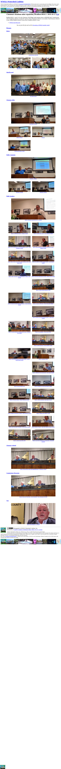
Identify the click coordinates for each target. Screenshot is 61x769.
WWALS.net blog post (14, 22)
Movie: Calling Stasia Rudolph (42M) (43, 290)
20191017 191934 (43, 192)
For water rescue (33, 96)
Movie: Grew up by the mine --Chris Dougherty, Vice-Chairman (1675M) (33, 496)
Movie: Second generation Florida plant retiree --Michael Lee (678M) (19, 332)
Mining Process (19, 137)
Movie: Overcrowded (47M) (19, 386)
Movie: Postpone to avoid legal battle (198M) (43, 386)
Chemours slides (10, 100)
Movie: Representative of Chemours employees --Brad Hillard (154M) (43, 248)
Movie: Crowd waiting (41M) (43, 68)
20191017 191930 (19, 192)
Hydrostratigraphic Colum (19, 151)
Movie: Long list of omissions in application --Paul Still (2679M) (43, 441)
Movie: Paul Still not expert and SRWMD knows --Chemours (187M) (33, 469)
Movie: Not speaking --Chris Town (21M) (43, 332)
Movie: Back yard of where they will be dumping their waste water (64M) (19, 262)
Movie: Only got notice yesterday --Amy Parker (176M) (19, 427)
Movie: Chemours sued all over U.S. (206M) (33, 220)
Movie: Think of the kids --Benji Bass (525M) (43, 399)
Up (58, 14)
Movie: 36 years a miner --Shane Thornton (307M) (19, 399)
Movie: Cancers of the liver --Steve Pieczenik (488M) (43, 303)
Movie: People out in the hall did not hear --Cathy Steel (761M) (43, 318)
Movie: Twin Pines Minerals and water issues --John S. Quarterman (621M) (19, 360)
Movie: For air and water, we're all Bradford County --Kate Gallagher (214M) (19, 248)
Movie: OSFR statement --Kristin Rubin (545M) (43, 345)
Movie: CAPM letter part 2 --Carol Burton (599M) (43, 233)
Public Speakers (10, 196)
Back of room (19, 68)
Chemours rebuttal (11, 445)
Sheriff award (9, 72)
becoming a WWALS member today (41, 25)
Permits (43, 137)
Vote (7, 500)
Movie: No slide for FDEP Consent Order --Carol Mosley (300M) (43, 262)
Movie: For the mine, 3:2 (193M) (33, 524)
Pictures (8, 28)
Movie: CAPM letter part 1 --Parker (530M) (19, 233)
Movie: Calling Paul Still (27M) (19, 440)
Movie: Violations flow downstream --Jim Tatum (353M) (43, 372)
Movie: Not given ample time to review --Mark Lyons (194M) (43, 276)
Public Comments (10, 155)
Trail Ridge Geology (33, 124)
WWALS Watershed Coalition (12, 2)
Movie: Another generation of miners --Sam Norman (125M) (19, 413)
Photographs (16, 528)
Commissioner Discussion (12, 473)
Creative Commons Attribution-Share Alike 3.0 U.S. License (28, 529)
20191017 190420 (33, 178)
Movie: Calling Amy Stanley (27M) (43, 413)
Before (8, 31)
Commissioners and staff (33, 55)
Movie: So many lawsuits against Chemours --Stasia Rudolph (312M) (19, 304)
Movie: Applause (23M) (43, 359)
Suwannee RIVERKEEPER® (25, 4)
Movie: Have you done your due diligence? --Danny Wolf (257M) (19, 277)
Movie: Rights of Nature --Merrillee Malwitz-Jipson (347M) (43, 427)
